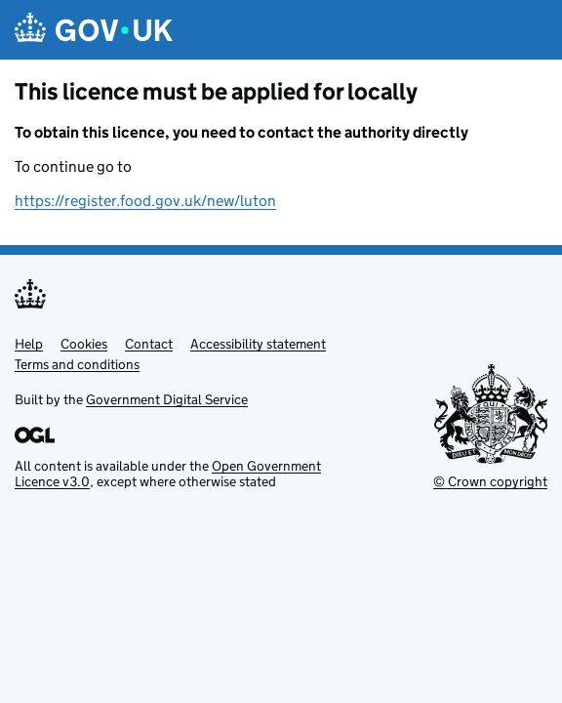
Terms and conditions (77, 364)
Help (29, 343)
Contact (149, 343)
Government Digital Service (167, 399)
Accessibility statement (258, 343)
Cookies (83, 343)
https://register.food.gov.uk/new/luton (145, 200)
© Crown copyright (490, 481)
